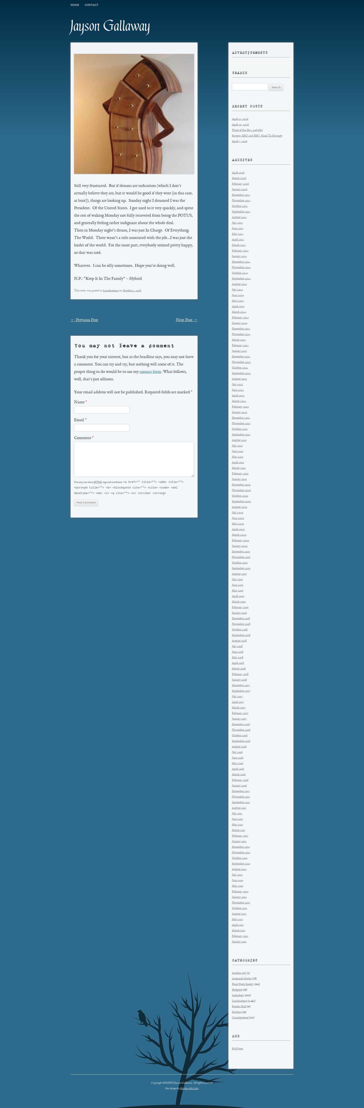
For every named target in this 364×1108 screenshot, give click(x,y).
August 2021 (239, 440)
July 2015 (237, 813)
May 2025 (238, 234)
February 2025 (240, 250)
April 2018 (238, 663)
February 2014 (240, 891)
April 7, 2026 (239, 141)
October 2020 (240, 496)
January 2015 (239, 841)
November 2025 (241, 200)
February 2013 (240, 936)
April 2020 (238, 529)
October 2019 (239, 562)
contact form (150, 372)
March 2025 (239, 245)
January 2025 (239, 256)
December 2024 (241, 262)
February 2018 (240, 674)
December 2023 (241, 328)
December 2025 (241, 195)
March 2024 (239, 312)
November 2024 (241, 267)
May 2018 (237, 657)
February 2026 (240, 184)
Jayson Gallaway (110, 26)
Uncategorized (240, 1017)
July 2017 (237, 696)
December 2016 (241, 724)
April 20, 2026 (240, 124)
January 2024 (239, 323)
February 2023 (240, 345)
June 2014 (237, 880)
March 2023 (239, 340)
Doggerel (237, 989)
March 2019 (239, 601)
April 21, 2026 (240, 119)
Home (75, 5)
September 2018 (241, 635)
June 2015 (237, 819)
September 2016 (241, 741)
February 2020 (240, 540)
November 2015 (241, 796)
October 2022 (240, 367)
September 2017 (241, 691)
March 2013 (238, 930)
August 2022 (239, 379)
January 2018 (239, 679)
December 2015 (241, 791)
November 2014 (241, 852)
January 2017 (239, 718)
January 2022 (239, 412)
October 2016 (239, 735)
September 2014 (241, 863)
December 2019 (241, 551)
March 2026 (239, 178)
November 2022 (241, 362)
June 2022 (238, 390)
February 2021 (240, 473)
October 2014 (239, 858)
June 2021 (237, 451)
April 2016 (238, 769)
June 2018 (237, 652)
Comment (84, 438)
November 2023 (241, 334)
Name (80, 402)
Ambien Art (239, 973)
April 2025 (238, 239)
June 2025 (238, 228)
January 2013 (239, 941)
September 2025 (241, 211)
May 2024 (238, 301)
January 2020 (239, 546)
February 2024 (240, 317)
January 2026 (239, 189)
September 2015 (241, 802)
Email (80, 420)
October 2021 (239, 429)
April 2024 (238, 306)
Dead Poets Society (243, 984)
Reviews (236, 1012)
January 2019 (239, 613)
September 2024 (241, 278)
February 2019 (240, 607)
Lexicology (238, 995)
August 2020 (239, 507)
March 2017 (239, 707)
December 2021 (241, 418)
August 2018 (239, 640)
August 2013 (239, 914)
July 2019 (237, 579)
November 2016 (241, 730)
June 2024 (238, 295)
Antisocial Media (241, 978)
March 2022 (239, 401)
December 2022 (241, 356)
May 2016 (237, 763)
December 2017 (241, 685)
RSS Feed (237, 1048)
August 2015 (239, 808)
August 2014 (239, 869)
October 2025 (240, 206)
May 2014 (237, 886)
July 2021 (237, 445)
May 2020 (238, 523)
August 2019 (239, 574)
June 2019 (237, 585)
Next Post (187, 320)
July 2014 (237, 875)
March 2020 (239, 535)
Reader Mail (239, 1006)
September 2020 (241, 501)
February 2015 (240, 836)
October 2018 (239, 629)
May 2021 (237, 457)
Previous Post (84, 320)
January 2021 (239, 479)
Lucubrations (110, 290)
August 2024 (239, 284)
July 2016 (237, 752)
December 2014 (241, 847)
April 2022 (238, 395)
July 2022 (237, 384)
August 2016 (239, 746)
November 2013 (241, 902)
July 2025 (237, 223)
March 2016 (239, 774)
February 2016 (240, 780)
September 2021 (241, 434)
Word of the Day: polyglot (247, 130)
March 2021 (239, 468)
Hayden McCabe (189, 1088)
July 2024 (237, 289)
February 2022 (240, 406)
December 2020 (241, 484)
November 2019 (241, 557)
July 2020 (237, 512)
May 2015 (237, 824)
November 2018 (241, 624)
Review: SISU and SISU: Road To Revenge (257, 135)
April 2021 (238, 462)
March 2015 (238, 830)
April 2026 (238, 172)
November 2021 (241, 423)
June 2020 (238, 518)
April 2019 (238, 596)
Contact (91, 5)
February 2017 (240, 713)
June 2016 (237, 757)
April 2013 (238, 925)
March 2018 (239, 668)
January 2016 (239, 785)
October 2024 (240, 273)
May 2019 (237, 590)
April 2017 (238, 702)
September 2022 (241, 373)
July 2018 (237, 646)
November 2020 (241, 490)
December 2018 (241, 618)
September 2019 (241, 568)
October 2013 (239, 908)
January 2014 (239, 897)
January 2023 (239, 351)
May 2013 (237, 919)
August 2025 (239, 217)
